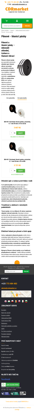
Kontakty (3, 310)
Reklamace (4, 323)
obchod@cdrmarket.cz (19, 4)
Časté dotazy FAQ (6, 320)
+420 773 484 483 (12, 2)
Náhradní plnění (5, 336)
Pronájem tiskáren (6, 334)
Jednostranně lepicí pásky (22, 30)
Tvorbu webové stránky (12, 401)
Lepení (12, 30)
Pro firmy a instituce (6, 331)
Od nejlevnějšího (22, 98)
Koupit (20, 133)
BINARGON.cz (24, 401)
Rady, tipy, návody (5, 313)
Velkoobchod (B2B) (6, 318)
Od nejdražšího (10, 98)
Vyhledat (27, 26)
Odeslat (26, 271)
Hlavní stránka (5, 30)
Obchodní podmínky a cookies (9, 326)
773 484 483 (9, 283)
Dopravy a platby (5, 315)
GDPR (2, 328)
